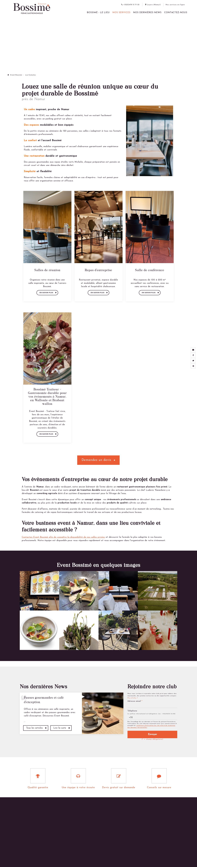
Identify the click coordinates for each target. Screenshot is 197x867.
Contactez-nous (175, 12)
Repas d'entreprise (98, 270)
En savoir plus (47, 293)
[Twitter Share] (193, 360)
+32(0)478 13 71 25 (130, 5)
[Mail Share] (193, 349)
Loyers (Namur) (153, 5)
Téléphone (132, 711)
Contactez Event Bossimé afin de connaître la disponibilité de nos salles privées (63, 537)
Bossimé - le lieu (98, 12)
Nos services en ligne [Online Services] (175, 5)
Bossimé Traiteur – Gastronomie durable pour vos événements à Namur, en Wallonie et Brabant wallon (47, 396)
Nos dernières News (147, 12)
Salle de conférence (149, 270)
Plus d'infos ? (133, 698)
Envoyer (152, 734)
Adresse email (135, 701)
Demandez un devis (98, 460)
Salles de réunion (47, 270)
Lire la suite (60, 728)
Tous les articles (35, 728)
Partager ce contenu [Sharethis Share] (193, 366)
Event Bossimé (15, 75)
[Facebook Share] (193, 355)
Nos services (121, 12)
